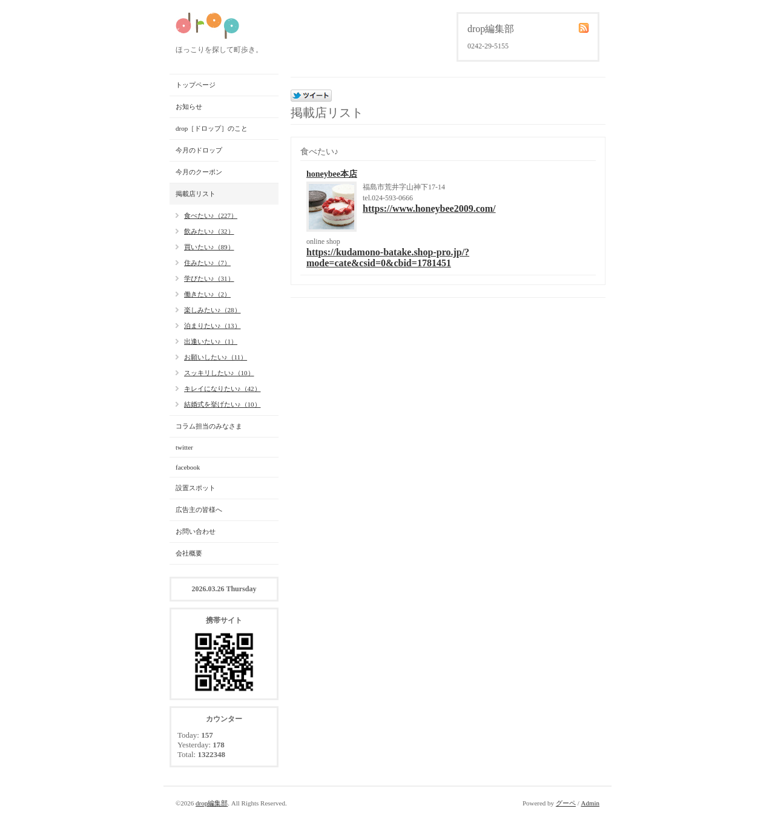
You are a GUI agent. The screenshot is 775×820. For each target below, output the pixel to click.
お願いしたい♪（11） (215, 357)
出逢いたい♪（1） (210, 341)
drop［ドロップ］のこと (212, 128)
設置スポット (196, 487)
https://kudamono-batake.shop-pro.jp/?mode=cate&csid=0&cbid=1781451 (387, 257)
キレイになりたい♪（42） (222, 388)
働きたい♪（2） (207, 294)
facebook (188, 467)
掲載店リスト (196, 193)
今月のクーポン (199, 171)
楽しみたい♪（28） (212, 309)
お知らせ (189, 106)
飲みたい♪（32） (209, 231)
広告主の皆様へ (199, 509)
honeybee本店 (331, 174)
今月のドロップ (199, 150)
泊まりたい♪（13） (212, 325)
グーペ (566, 803)
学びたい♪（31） (209, 278)
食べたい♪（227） (210, 215)
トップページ (196, 84)
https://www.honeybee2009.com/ (429, 208)
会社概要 (189, 553)
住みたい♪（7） (207, 262)
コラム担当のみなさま (209, 426)
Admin (590, 803)
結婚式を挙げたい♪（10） (222, 404)
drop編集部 (212, 803)
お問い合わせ (196, 531)
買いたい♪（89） (209, 247)
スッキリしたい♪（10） (219, 372)
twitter (184, 447)
